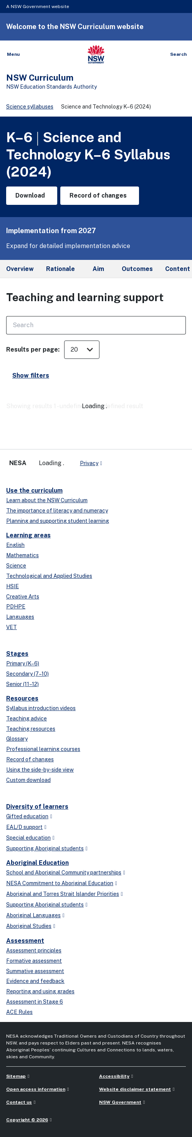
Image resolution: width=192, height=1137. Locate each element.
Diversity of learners (37, 806)
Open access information (35, 1089)
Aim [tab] (98, 268)
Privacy (89, 463)
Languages (20, 617)
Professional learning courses (43, 749)
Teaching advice (26, 718)
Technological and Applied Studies (49, 576)
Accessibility (114, 1076)
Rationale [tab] (60, 268)
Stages (17, 653)
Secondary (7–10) (27, 674)
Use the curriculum (34, 490)
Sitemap (16, 1076)
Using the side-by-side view (40, 770)
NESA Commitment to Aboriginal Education (59, 883)
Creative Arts (22, 597)
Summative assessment (35, 971)
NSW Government (120, 1102)
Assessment (25, 940)
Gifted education (27, 816)
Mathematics (22, 555)
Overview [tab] (20, 268)
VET (11, 627)
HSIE (12, 586)
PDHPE (15, 606)
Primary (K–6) (22, 663)
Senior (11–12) (22, 684)
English (15, 545)
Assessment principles (33, 950)
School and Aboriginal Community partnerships (63, 872)
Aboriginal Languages (33, 915)
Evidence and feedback (35, 981)
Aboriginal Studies (28, 926)
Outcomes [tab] (137, 268)
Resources (22, 698)
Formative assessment (34, 961)
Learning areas (28, 535)
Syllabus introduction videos (41, 708)
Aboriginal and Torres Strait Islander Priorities (62, 894)
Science (16, 566)
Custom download (28, 780)
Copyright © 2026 (27, 1119)
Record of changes (30, 759)
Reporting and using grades (40, 991)
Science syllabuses (29, 107)
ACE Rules (19, 1012)
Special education (28, 838)
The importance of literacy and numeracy (57, 511)
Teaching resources (30, 729)
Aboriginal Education (37, 862)
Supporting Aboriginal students (45, 848)
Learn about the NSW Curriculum (47, 500)
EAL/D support (24, 827)
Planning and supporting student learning (57, 521)
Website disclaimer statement (135, 1089)
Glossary (17, 739)
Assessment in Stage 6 (34, 1002)
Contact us (19, 1102)
